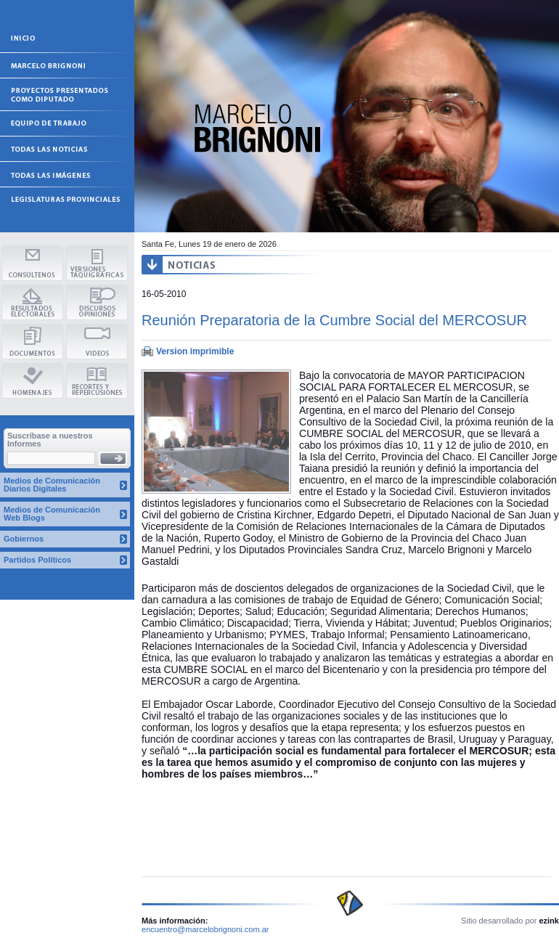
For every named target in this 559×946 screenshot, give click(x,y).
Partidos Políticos (37, 559)
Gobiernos (24, 538)
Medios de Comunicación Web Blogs (52, 513)
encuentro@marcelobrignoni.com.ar (205, 929)
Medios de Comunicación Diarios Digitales (52, 484)
